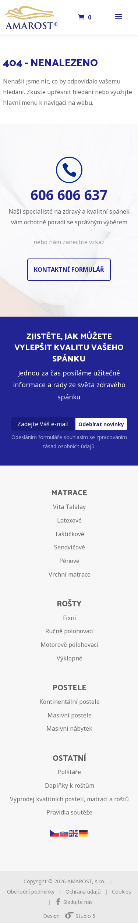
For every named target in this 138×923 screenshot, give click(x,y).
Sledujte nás (78, 901)
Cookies (121, 891)
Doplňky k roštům (69, 785)
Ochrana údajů (83, 891)
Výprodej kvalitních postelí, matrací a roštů (69, 799)
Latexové (69, 520)
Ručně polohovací (69, 631)
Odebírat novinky (101, 424)
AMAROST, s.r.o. (86, 881)
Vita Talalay (69, 507)
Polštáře (69, 772)
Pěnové (69, 561)
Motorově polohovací (69, 645)
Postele (69, 688)
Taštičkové (69, 534)
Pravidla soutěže (69, 812)
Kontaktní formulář (69, 270)
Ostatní (69, 758)
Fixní (69, 618)
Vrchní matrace (70, 574)
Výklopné (69, 658)
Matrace (69, 493)
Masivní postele (69, 715)
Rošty (69, 604)
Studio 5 (80, 915)
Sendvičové (69, 547)
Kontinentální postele (69, 702)
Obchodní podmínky (30, 891)
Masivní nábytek (69, 728)
